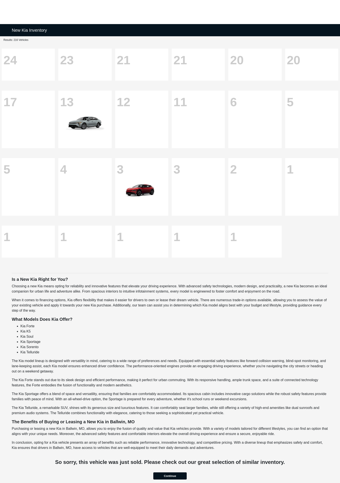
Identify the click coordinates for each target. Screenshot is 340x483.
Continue (170, 476)
